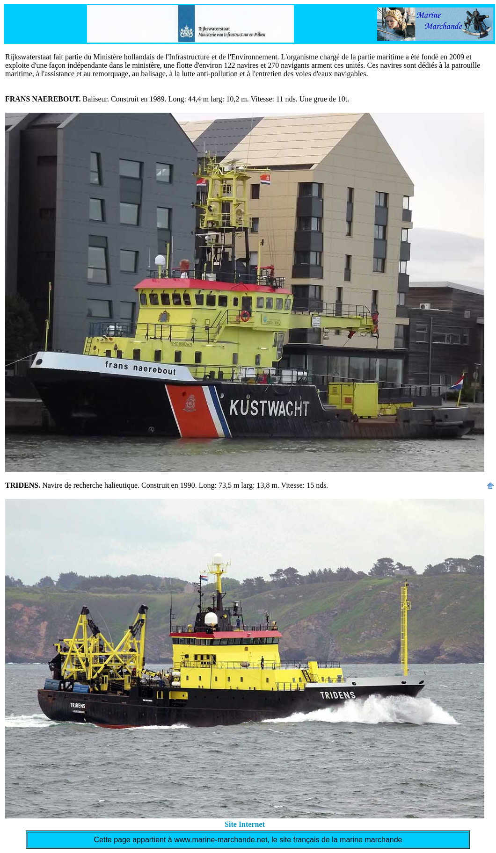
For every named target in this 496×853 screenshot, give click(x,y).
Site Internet (245, 824)
